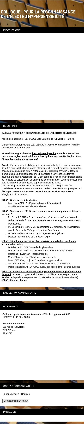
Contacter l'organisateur (16, 401)
